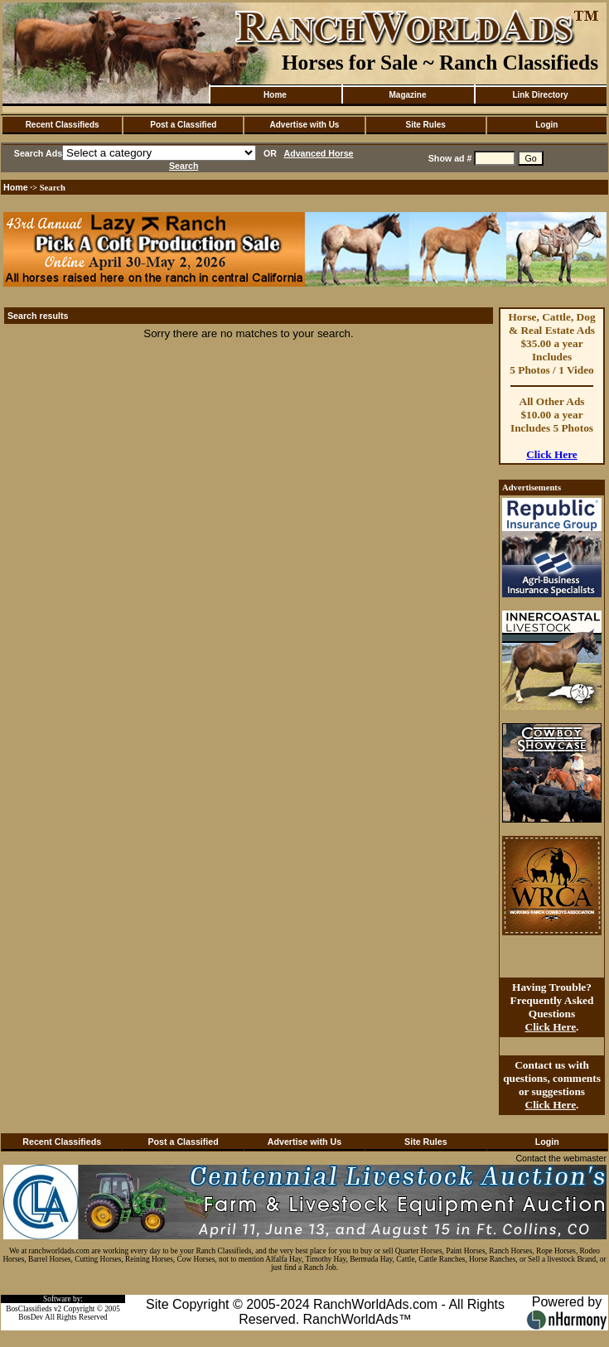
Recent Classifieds (62, 124)
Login (546, 124)
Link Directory (540, 94)
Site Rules (425, 124)
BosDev (30, 1317)
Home (275, 94)
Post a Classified (183, 124)
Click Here (552, 454)
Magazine (407, 94)
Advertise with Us (305, 124)
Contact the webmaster (561, 1158)
